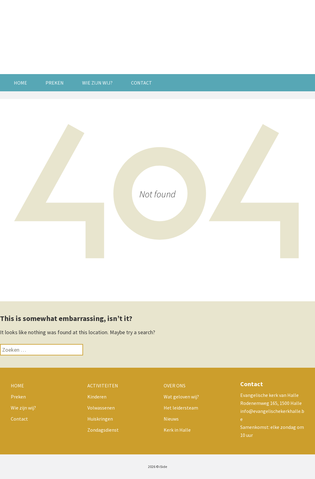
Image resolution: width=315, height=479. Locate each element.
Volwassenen (101, 408)
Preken (55, 83)
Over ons (174, 385)
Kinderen (96, 397)
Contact (141, 83)
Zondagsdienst (103, 430)
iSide (163, 466)
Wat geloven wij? (181, 397)
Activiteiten (102, 385)
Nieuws (171, 419)
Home (20, 83)
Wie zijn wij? (97, 83)
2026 (151, 466)
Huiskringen (100, 419)
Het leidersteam (181, 408)
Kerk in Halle (177, 430)
